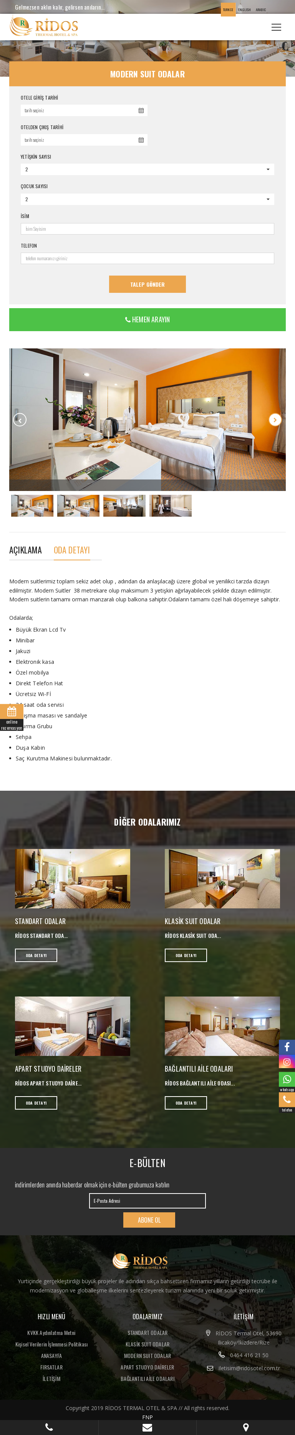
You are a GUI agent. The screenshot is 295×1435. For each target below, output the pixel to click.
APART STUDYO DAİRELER (48, 1069)
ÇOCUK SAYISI (34, 186)
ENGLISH (244, 9)
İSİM (25, 216)
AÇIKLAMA (25, 549)
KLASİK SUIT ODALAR (193, 921)
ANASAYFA (51, 1355)
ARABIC (261, 9)
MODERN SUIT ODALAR (147, 1355)
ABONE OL (149, 1220)
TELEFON (29, 245)
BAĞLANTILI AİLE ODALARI (199, 1069)
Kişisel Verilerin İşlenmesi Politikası (51, 1344)
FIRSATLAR (51, 1367)
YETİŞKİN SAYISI (36, 156)
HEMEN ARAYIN (147, 319)
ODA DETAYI (72, 549)
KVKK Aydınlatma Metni (51, 1332)
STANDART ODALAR (40, 921)
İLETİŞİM (51, 1378)
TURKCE (228, 9)
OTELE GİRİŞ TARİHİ (39, 97)
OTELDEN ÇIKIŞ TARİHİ (42, 127)
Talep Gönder (147, 284)
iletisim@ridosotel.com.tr (249, 1368)
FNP (147, 1417)
